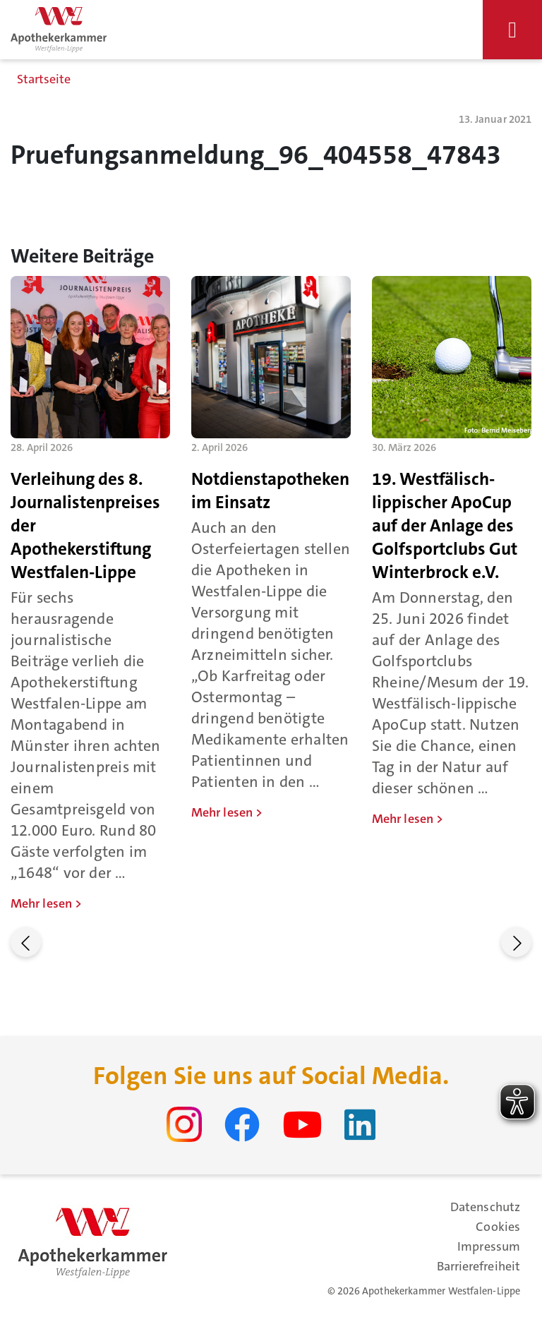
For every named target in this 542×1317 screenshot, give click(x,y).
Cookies (498, 1226)
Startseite (44, 79)
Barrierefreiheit (478, 1266)
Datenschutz (485, 1206)
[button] (26, 942)
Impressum (488, 1246)
